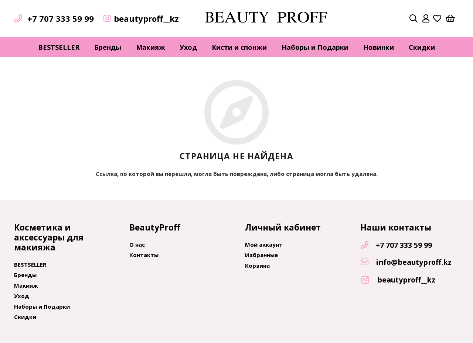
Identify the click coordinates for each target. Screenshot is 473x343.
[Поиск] (413, 18)
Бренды (25, 274)
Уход (21, 295)
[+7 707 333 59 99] (368, 245)
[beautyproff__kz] (368, 280)
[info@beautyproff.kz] (368, 262)
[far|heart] (437, 18)
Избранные (261, 255)
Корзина (257, 265)
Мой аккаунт (264, 244)
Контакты (144, 255)
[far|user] (425, 18)
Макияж (26, 285)
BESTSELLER (30, 264)
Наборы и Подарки (42, 306)
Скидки (25, 317)
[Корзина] (450, 18)
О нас (137, 244)
